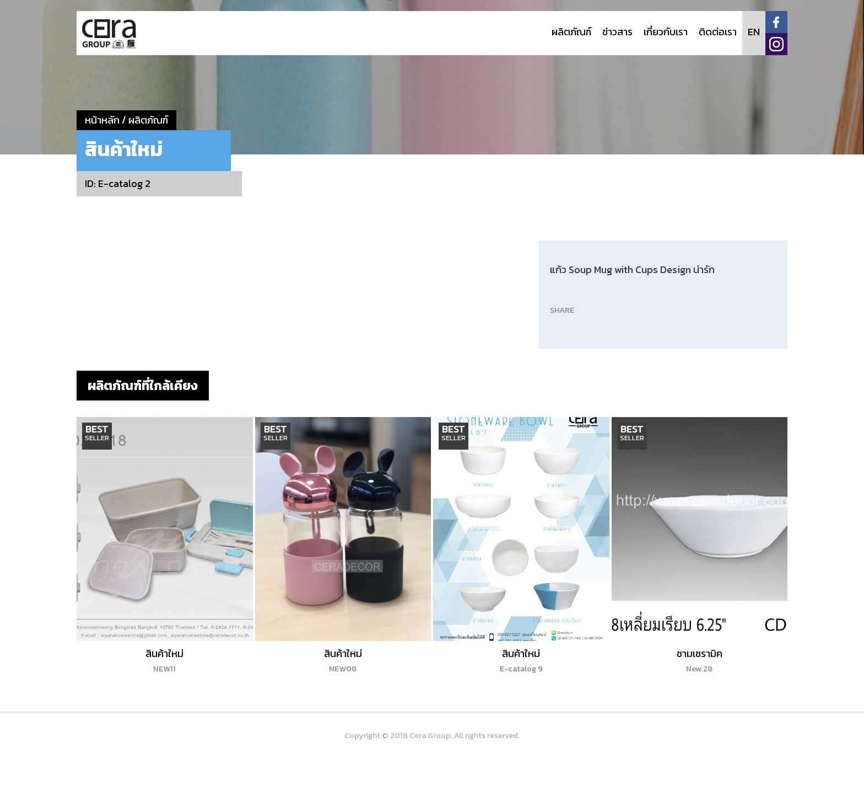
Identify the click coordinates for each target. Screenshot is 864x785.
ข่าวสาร (617, 31)
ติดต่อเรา (718, 31)
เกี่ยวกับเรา (666, 31)
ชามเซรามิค (699, 660)
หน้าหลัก (102, 120)
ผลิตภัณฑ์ (571, 31)
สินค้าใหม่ (164, 660)
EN (754, 31)
